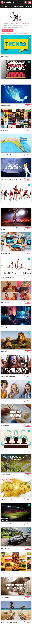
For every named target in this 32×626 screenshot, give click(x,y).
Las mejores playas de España (9, 622)
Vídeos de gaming (5, 327)
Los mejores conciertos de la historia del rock (11, 228)
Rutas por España (5, 474)
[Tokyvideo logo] (7, 2)
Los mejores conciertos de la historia (11, 179)
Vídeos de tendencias (6, 6)
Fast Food (3, 573)
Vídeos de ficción (5, 130)
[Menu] (16, 2)
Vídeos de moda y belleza (7, 277)
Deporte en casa (5, 597)
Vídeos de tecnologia (6, 253)
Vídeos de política (5, 450)
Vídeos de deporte (6, 204)
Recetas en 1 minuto (6, 499)
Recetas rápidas (5, 425)
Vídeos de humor (5, 400)
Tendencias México (6, 105)
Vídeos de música (5, 302)
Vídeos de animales (6, 351)
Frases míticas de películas (8, 376)
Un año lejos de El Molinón (8, 524)
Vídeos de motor (5, 548)
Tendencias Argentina (6, 155)
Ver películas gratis (19, 6)
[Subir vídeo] (29, 2)
